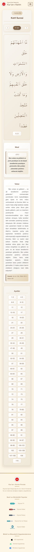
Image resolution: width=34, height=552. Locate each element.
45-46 (21, 343)
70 (12, 389)
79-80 (21, 410)
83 (12, 420)
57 (12, 364)
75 (21, 399)
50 (12, 353)
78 (12, 410)
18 (12, 317)
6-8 (12, 302)
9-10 (21, 302)
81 (12, 415)
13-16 (12, 312)
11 (12, 307)
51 (21, 353)
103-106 (22, 450)
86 (21, 425)
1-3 (12, 297)
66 (12, 379)
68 (12, 384)
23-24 (12, 328)
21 (12, 323)
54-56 (21, 358)
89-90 (12, 435)
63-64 (12, 374)
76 (12, 404)
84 (21, 420)
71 (21, 389)
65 (21, 374)
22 (21, 323)
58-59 (21, 364)
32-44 (12, 343)
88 (21, 430)
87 (12, 430)
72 (12, 394)
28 (21, 333)
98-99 (12, 445)
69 (21, 384)
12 (21, 307)
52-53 (12, 358)
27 (12, 333)
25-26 (21, 328)
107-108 (12, 456)
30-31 (21, 338)
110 (17, 461)
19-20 (21, 317)
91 (21, 435)
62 (21, 369)
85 (12, 425)
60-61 (12, 369)
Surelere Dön (17, 13)
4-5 (21, 297)
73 (21, 394)
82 (21, 415)
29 (12, 338)
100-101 (22, 445)
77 (21, 404)
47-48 (12, 348)
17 (21, 312)
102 (12, 450)
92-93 (12, 440)
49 (21, 348)
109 (21, 456)
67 (21, 379)
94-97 (21, 440)
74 (12, 399)
